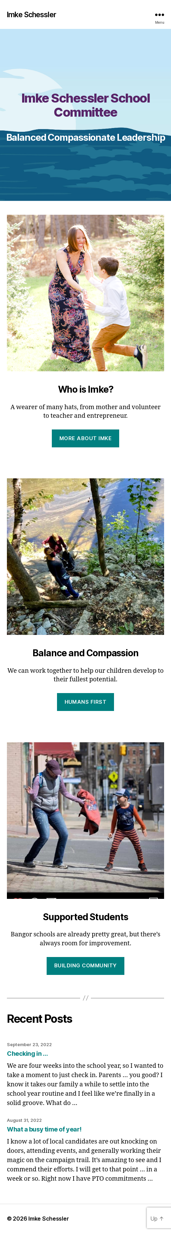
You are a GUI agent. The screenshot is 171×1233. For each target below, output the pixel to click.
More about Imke (85, 438)
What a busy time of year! (44, 1129)
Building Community (85, 965)
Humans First (86, 702)
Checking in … (27, 1053)
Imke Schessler (31, 14)
